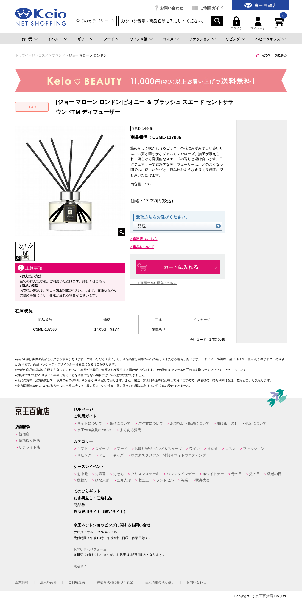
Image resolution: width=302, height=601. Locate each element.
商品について (120, 423)
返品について (143, 247)
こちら (100, 281)
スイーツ (102, 449)
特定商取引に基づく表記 (115, 582)
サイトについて (89, 423)
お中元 (27, 39)
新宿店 (24, 434)
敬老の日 (274, 474)
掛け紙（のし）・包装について (242, 423)
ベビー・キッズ (111, 455)
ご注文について (150, 423)
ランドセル (165, 480)
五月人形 (124, 480)
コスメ (168, 39)
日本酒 (212, 449)
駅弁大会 (202, 480)
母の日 (236, 474)
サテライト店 (29, 447)
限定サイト (82, 566)
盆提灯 (82, 480)
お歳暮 (100, 474)
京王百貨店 (264, 596)
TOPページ (83, 409)
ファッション (199, 39)
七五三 (143, 480)
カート (280, 23)
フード (109, 39)
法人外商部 (48, 582)
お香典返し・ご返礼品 (93, 498)
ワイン (194, 449)
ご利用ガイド (211, 8)
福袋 (184, 480)
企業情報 (21, 582)
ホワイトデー (213, 474)
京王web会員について (94, 430)
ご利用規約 (76, 582)
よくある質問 (130, 430)
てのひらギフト (87, 491)
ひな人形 (102, 480)
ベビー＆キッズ (267, 39)
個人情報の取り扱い (160, 582)
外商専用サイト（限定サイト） (100, 511)
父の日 (254, 474)
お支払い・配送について (189, 423)
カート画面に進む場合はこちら (153, 283)
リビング (233, 39)
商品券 (79, 505)
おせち (118, 474)
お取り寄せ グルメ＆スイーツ (158, 449)
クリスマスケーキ (145, 474)
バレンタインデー (181, 474)
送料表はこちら (145, 239)
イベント (55, 39)
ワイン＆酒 (138, 39)
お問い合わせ (171, 8)
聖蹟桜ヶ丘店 (29, 441)
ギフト (82, 39)
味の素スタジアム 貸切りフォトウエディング (168, 455)
